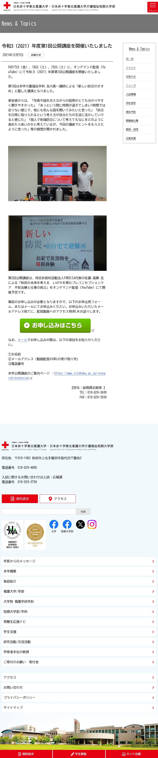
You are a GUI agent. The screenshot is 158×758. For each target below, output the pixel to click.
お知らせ (131, 76)
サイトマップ (13, 707)
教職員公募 (132, 120)
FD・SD (129, 59)
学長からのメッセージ (19, 561)
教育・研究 (132, 129)
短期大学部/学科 (15, 611)
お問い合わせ (13, 687)
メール (22, 339)
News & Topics (139, 48)
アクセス (10, 677)
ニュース (131, 85)
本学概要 (10, 571)
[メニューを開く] (152, 7)
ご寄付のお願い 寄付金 (21, 662)
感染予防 (131, 112)
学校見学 (131, 103)
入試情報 (131, 94)
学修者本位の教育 (16, 651)
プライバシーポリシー (19, 697)
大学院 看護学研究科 (19, 601)
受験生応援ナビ (15, 621)
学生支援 (10, 631)
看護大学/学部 (14, 591)
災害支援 (131, 138)
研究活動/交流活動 (17, 641)
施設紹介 (10, 581)
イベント (131, 68)
